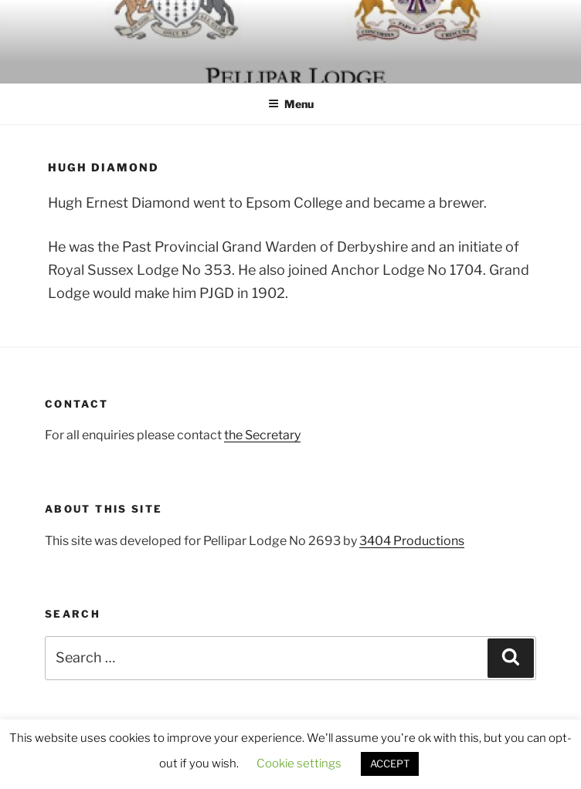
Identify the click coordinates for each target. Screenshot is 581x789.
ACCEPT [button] (389, 763)
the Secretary (262, 435)
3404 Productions (411, 540)
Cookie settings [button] (299, 763)
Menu (291, 103)
